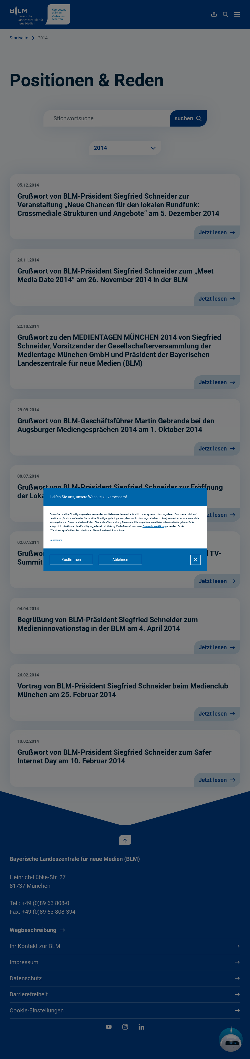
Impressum (56, 540)
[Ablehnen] (120, 560)
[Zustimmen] (71, 560)
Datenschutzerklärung (154, 526)
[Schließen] (195, 560)
